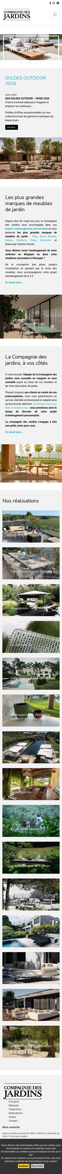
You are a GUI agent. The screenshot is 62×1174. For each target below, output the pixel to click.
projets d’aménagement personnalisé (26, 228)
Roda (33, 239)
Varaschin (45, 239)
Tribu (35, 236)
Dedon (9, 239)
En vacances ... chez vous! (28, 608)
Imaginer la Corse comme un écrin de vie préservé (31, 1047)
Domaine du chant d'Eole (28, 534)
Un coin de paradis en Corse (30, 1012)
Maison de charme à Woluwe (31, 902)
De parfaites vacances (26, 829)
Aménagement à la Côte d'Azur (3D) (32, 679)
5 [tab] (40, 62)
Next (56, 47)
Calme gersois (20, 792)
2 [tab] (26, 62)
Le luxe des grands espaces (30, 865)
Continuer (24, 1166)
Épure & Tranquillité (24, 976)
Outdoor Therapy (22, 755)
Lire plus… (12, 127)
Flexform (21, 239)
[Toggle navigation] (55, 14)
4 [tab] (35, 62)
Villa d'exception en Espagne (31, 571)
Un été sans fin (21, 645)
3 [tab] (31, 62)
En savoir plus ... (14, 282)
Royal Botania (48, 236)
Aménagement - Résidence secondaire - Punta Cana (30, 716)
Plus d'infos (37, 1166)
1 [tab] (21, 62)
